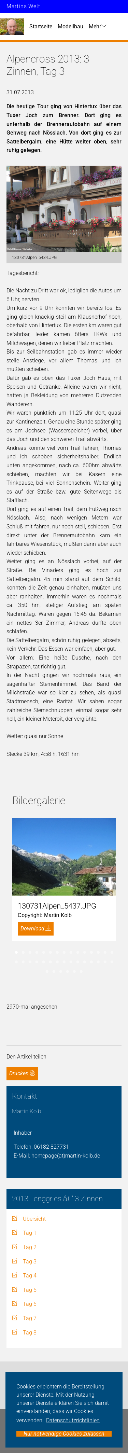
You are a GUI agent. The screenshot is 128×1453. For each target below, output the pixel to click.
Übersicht (34, 1219)
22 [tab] (57, 962)
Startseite (40, 26)
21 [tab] (50, 962)
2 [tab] (23, 952)
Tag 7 (30, 1318)
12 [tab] (91, 952)
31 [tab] (47, 971)
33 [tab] (60, 971)
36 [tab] (81, 971)
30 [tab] (112, 962)
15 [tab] (112, 952)
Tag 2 (30, 1247)
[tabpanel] (64, 879)
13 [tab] (98, 952)
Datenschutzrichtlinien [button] (73, 1420)
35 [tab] (74, 971)
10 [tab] (77, 952)
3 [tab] (30, 952)
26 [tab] (84, 962)
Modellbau (70, 26)
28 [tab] (98, 962)
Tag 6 (30, 1304)
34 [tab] (67, 971)
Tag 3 (30, 1261)
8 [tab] (64, 952)
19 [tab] (36, 962)
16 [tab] (16, 962)
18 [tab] (30, 962)
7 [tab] (57, 952)
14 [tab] (105, 952)
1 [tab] (16, 952)
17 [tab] (23, 962)
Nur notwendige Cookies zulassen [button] (64, 1434)
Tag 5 (30, 1290)
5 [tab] (43, 952)
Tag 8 (30, 1332)
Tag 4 (30, 1275)
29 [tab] (105, 962)
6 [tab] (50, 952)
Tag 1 (30, 1233)
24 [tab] (71, 962)
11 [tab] (84, 952)
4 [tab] (36, 952)
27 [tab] (91, 962)
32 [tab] (54, 971)
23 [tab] (64, 962)
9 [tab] (71, 952)
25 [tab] (77, 962)
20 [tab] (43, 962)
